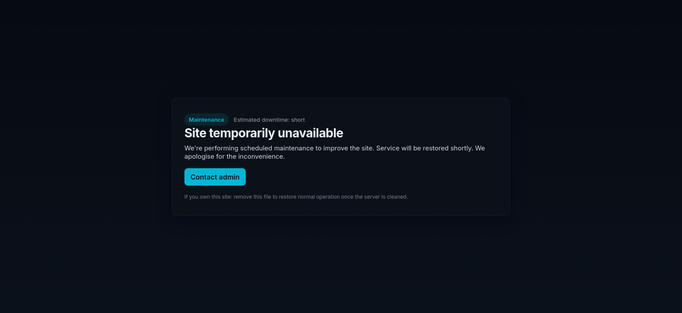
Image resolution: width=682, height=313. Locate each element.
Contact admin (215, 177)
